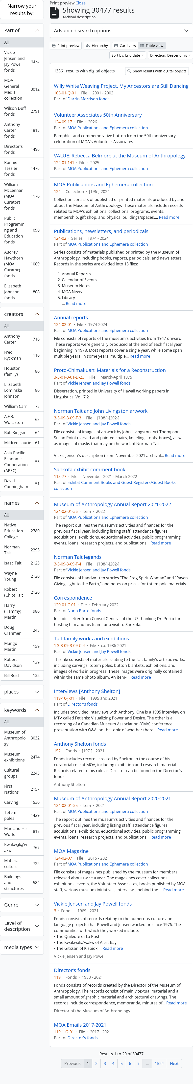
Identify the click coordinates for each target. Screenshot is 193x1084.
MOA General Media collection (22, 89)
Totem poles (22, 815)
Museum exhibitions (22, 757)
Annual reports (71, 318)
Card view (125, 45)
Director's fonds (22, 149)
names (12, 502)
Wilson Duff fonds (22, 111)
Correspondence (73, 598)
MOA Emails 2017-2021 (80, 1025)
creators (13, 314)
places (11, 691)
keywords (15, 710)
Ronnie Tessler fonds (22, 168)
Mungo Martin (22, 646)
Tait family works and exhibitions (91, 639)
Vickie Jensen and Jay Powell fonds (22, 61)
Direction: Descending (169, 55)
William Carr (22, 407)
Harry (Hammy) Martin (22, 611)
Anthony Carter (22, 339)
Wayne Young (22, 576)
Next (174, 1063)
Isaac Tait (22, 564)
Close (80, 3)
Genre (11, 904)
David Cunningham (22, 483)
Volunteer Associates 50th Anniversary (98, 115)
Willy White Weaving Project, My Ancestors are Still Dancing (121, 86)
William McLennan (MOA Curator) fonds (22, 196)
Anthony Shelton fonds (80, 744)
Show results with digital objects (157, 71)
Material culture (22, 863)
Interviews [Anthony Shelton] (87, 691)
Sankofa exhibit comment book (89, 470)
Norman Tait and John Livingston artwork (101, 411)
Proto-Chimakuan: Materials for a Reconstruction (110, 370)
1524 (159, 1063)
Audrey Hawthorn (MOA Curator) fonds (22, 264)
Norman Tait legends (78, 557)
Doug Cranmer (22, 630)
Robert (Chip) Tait (22, 592)
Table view (151, 45)
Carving (22, 803)
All (6, 42)
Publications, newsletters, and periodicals (101, 231)
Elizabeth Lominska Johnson (22, 390)
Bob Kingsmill (22, 434)
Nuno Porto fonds (84, 610)
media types (18, 947)
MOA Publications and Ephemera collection (108, 127)
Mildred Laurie (22, 444)
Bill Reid (22, 676)
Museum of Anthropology (22, 738)
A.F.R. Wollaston (22, 419)
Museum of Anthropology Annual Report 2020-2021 (112, 799)
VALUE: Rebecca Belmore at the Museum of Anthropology (120, 156)
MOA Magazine (71, 851)
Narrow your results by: (21, 9)
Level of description (17, 926)
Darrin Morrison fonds (89, 99)
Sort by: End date (126, 55)
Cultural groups (22, 773)
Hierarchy (97, 45)
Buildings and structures (22, 882)
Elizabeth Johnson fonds (22, 292)
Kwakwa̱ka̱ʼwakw (22, 847)
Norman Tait (22, 550)
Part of (12, 30)
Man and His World (22, 831)
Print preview (65, 45)
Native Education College (22, 531)
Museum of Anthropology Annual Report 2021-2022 (112, 504)
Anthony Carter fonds (22, 130)
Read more (169, 217)
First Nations (22, 789)
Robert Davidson (22, 662)
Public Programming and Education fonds (22, 230)
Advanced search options (83, 30)
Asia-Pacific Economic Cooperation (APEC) (22, 461)
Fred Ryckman (22, 355)
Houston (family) (22, 371)
